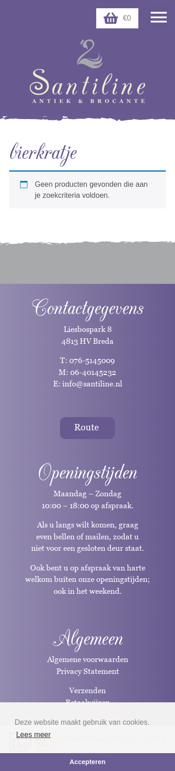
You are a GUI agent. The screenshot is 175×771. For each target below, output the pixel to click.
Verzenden (87, 690)
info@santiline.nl (92, 383)
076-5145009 (91, 360)
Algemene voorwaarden (87, 659)
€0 (117, 18)
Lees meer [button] (33, 734)
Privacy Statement (87, 671)
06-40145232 (93, 372)
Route (86, 427)
